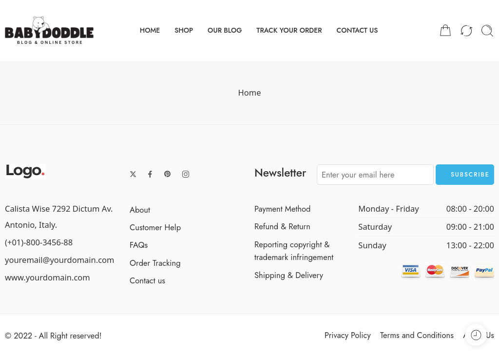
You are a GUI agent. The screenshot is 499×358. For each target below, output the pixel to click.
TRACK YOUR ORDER (289, 30)
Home (249, 92)
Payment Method (282, 209)
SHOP (183, 30)
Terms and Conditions (417, 335)
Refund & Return (282, 226)
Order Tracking (155, 263)
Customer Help (155, 227)
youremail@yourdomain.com (60, 259)
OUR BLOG (225, 30)
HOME (150, 30)
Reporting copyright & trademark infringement (293, 251)
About (140, 210)
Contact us (147, 280)
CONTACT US (357, 30)
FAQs (139, 245)
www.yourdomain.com (47, 277)
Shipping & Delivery (288, 275)
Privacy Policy (348, 335)
